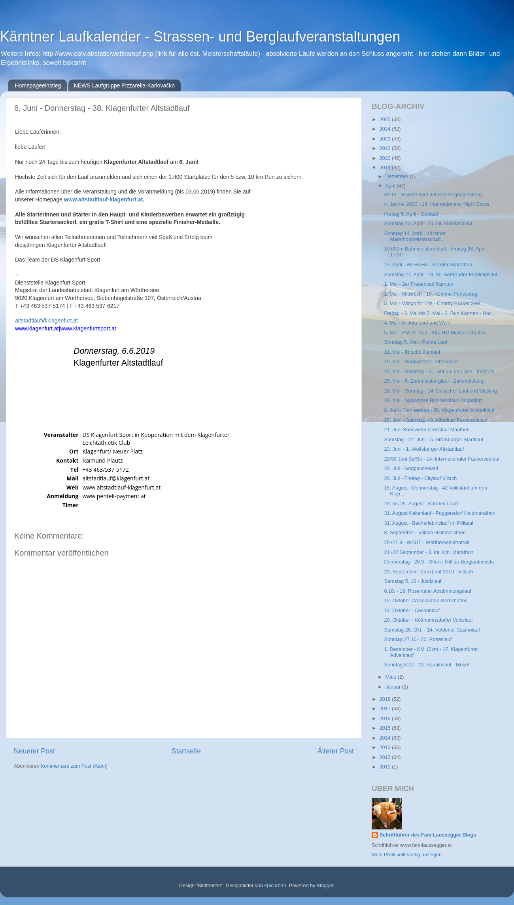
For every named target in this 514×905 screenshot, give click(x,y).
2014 (385, 738)
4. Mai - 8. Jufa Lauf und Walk (417, 323)
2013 (385, 747)
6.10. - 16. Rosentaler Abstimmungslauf (427, 591)
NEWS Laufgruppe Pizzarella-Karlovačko (124, 85)
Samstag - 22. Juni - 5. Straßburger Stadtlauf (433, 439)
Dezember (398, 176)
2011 (385, 767)
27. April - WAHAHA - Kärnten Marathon (428, 265)
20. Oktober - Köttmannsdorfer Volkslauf (428, 620)
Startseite (186, 751)
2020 (385, 158)
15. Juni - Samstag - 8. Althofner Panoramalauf (436, 420)
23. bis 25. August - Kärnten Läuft (421, 504)
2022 (385, 148)
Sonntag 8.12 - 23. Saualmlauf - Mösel (426, 665)
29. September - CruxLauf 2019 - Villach (428, 572)
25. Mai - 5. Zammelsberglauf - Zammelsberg (434, 381)
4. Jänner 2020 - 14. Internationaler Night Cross (436, 204)
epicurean (275, 885)
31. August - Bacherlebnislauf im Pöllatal (428, 523)
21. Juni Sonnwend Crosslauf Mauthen (426, 430)
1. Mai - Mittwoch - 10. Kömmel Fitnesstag (430, 294)
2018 (385, 699)
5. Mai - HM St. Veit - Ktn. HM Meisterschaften (435, 333)
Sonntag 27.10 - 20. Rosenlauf (418, 639)
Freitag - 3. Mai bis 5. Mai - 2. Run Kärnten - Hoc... (439, 313)
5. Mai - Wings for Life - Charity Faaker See (432, 303)
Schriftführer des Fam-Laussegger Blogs (428, 835)
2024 (385, 129)
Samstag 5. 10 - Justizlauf (412, 581)
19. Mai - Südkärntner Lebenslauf (420, 361)
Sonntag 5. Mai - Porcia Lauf (415, 342)
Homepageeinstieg (38, 85)
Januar (394, 687)
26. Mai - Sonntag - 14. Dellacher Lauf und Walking (440, 391)
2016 (385, 718)
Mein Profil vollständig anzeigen (407, 855)
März (392, 677)
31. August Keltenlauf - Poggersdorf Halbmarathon (439, 513)
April (391, 186)
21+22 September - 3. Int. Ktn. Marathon (428, 552)
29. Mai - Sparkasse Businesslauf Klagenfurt (433, 400)
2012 (385, 757)
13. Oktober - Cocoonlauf (412, 610)
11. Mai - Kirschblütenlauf (412, 352)
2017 (385, 708)
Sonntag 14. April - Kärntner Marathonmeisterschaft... (414, 236)
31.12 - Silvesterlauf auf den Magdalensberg (433, 194)
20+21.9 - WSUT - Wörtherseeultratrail (426, 542)
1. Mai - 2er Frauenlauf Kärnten (418, 284)
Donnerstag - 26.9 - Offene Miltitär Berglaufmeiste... (441, 562)
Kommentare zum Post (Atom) (74, 766)
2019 (385, 168)
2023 (385, 139)
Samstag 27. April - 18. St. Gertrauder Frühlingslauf (440, 274)
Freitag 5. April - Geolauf (411, 214)
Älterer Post (335, 751)
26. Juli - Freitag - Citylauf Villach (420, 478)
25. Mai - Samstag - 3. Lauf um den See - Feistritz (439, 371)
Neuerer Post (34, 751)
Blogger (325, 885)
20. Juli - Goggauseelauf (411, 468)
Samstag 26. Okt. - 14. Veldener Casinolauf (432, 630)
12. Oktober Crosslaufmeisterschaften (425, 600)
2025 (385, 119)
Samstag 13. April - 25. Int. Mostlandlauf (428, 223)
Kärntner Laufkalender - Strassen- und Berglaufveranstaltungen (200, 36)
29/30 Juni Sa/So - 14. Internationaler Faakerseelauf (441, 459)
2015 (385, 728)
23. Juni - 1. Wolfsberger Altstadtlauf (424, 449)
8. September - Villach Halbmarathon (424, 532)
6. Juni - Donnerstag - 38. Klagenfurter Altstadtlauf (439, 410)
